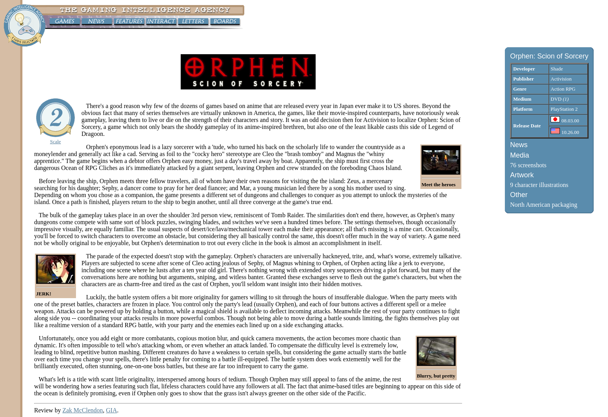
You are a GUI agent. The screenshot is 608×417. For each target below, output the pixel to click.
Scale (55, 141)
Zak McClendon (82, 410)
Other (518, 195)
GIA (111, 410)
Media (519, 155)
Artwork (522, 175)
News (518, 145)
